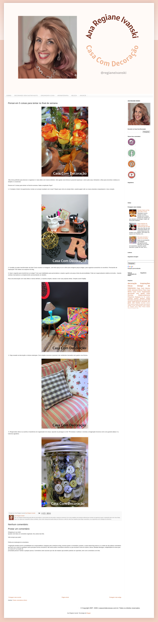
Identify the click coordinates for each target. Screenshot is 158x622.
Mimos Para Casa (144, 290)
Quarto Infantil (131, 301)
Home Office (138, 306)
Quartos (136, 298)
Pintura (144, 306)
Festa (129, 304)
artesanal (135, 290)
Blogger (88, 613)
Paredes (138, 303)
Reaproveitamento (144, 295)
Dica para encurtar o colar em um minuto (142, 237)
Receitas (130, 295)
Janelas (129, 305)
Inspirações (145, 283)
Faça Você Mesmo (143, 288)
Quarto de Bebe (135, 304)
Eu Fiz (143, 297)
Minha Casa (132, 292)
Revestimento (139, 305)
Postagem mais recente (14, 597)
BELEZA (74, 95)
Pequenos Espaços (134, 297)
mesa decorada (146, 300)
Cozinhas (130, 298)
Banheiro (142, 298)
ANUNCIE (83, 95)
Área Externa (147, 304)
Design (148, 298)
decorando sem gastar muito (139, 293)
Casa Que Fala (137, 300)
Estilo (129, 290)
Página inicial (65, 597)
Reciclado (130, 300)
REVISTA (138, 301)
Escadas (141, 304)
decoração (132, 283)
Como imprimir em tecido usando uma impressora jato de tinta (143, 225)
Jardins (148, 297)
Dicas (130, 286)
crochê (133, 305)
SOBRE (8, 95)
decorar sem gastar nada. (133, 308)
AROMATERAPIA (62, 95)
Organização (146, 292)
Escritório (143, 302)
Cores (139, 292)
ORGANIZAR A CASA (47, 95)
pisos (144, 305)
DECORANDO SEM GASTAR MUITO (26, 95)
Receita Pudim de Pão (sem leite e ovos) (143, 210)
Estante (148, 306)
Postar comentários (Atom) (20, 600)
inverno (148, 302)
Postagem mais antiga (115, 597)
